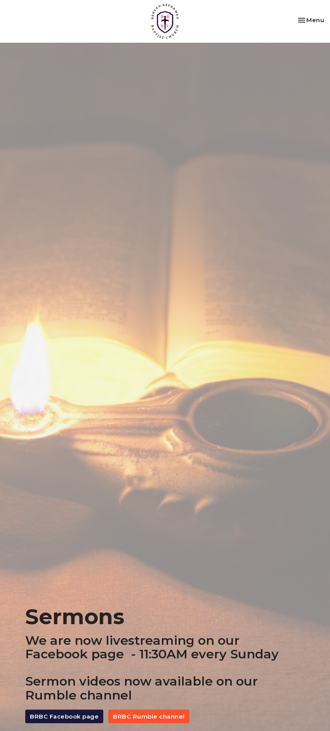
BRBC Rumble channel (149, 716)
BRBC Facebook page (64, 716)
